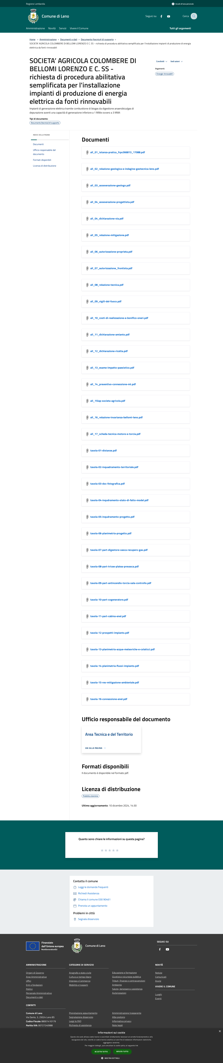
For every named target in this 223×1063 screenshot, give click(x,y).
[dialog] (111, 1045)
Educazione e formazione (124, 972)
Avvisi (158, 981)
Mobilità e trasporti (78, 985)
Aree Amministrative (36, 977)
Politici (29, 989)
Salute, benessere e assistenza (127, 989)
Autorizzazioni (119, 993)
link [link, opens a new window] (136, 1045)
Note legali (117, 1025)
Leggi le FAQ (75, 1021)
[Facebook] (159, 16)
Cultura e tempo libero (80, 977)
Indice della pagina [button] (41, 134)
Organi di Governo (35, 972)
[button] (111, 1058)
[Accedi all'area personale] (182, 4)
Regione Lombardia (35, 4)
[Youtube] (166, 16)
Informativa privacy (121, 1021)
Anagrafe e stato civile (80, 972)
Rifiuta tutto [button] (122, 1051)
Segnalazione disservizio (81, 1017)
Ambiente (117, 985)
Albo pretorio (118, 1017)
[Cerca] (193, 16)
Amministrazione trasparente (126, 1013)
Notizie (158, 972)
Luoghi (158, 994)
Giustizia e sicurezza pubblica (126, 976)
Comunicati (160, 977)
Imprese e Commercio (79, 981)
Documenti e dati (68, 39)
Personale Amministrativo (39, 993)
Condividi (162, 61)
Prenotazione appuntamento (83, 1013)
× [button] (220, 1031)
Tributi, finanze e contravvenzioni (128, 980)
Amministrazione (48, 39)
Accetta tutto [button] (101, 1051)
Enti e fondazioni (34, 985)
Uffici (28, 981)
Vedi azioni (177, 61)
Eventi (158, 998)
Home (32, 39)
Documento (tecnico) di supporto (97, 39)
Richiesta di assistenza (80, 1025)
